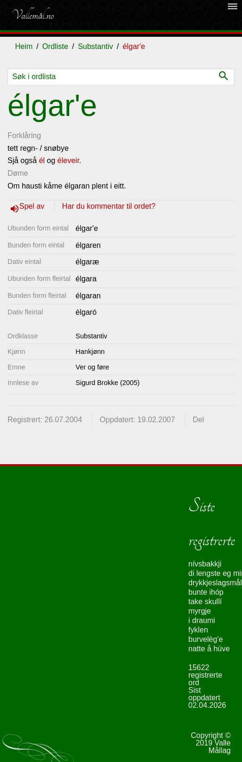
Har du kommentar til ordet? (108, 206)
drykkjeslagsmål (215, 583)
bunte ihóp (206, 592)
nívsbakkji (204, 564)
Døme (18, 173)
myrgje (199, 611)
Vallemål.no (32, 15)
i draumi (201, 620)
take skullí (205, 602)
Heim (23, 46)
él (42, 160)
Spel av (33, 206)
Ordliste (55, 46)
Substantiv (95, 46)
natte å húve (209, 649)
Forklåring (24, 135)
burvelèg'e (205, 639)
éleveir (68, 160)
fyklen (198, 630)
